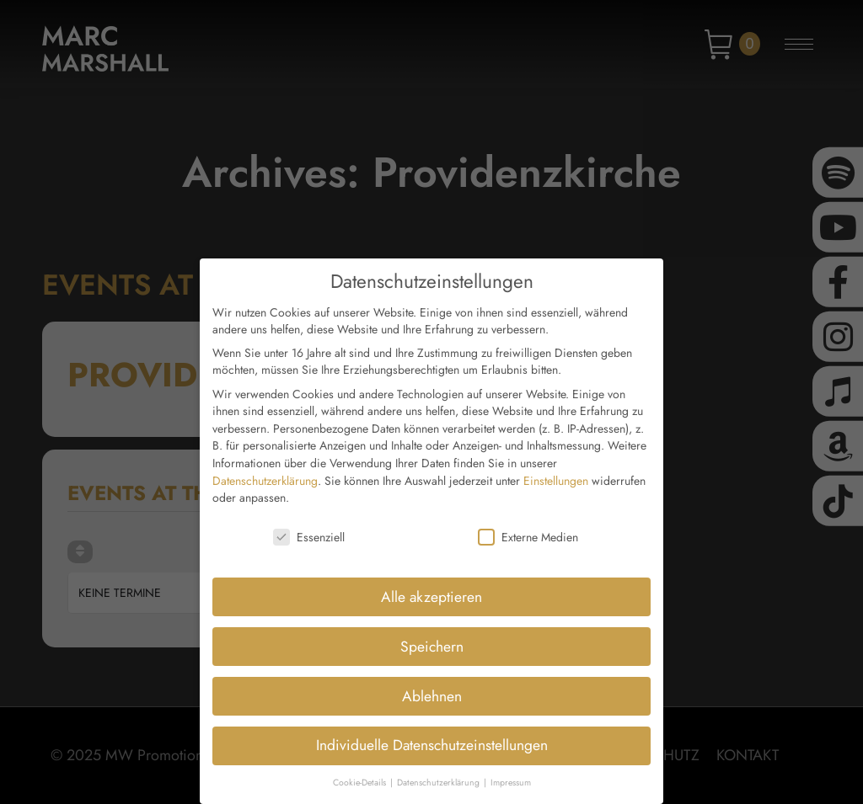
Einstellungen (555, 469)
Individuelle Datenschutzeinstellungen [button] (432, 734)
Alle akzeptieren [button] (431, 585)
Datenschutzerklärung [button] (439, 771)
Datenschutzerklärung (265, 469)
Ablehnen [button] (432, 684)
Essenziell (309, 526)
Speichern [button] (432, 635)
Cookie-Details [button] (361, 771)
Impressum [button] (510, 771)
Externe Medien (528, 526)
